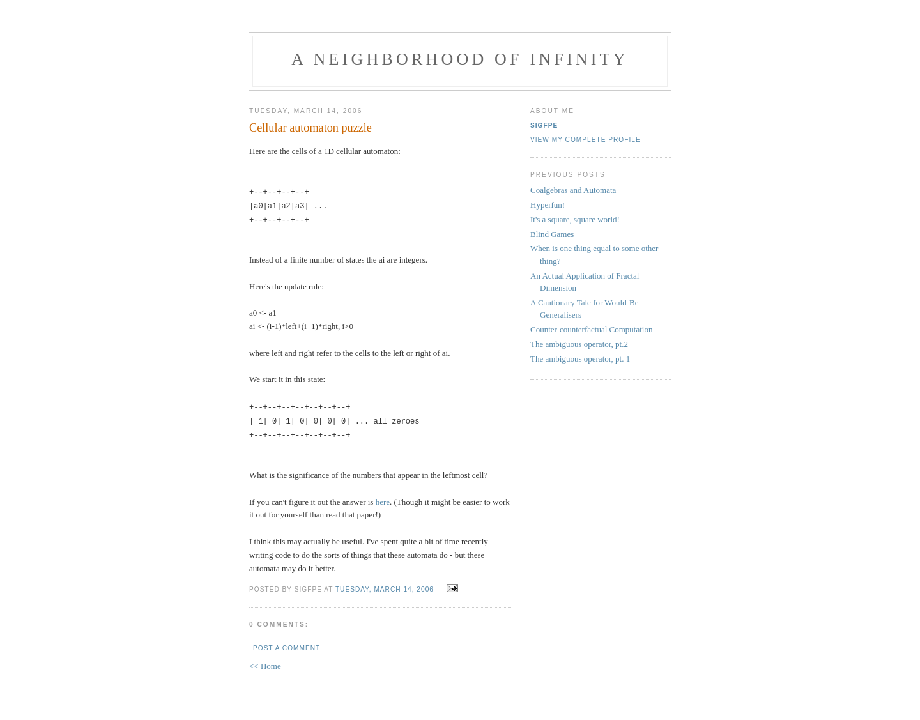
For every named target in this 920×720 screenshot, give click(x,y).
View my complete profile (585, 139)
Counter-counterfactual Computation (591, 329)
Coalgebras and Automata (573, 190)
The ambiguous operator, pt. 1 (580, 359)
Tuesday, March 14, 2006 (384, 584)
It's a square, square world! (575, 219)
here (383, 497)
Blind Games (552, 234)
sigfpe (544, 125)
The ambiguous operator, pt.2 (579, 344)
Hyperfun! (547, 205)
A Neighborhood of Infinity (459, 59)
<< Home (265, 661)
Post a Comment (286, 643)
